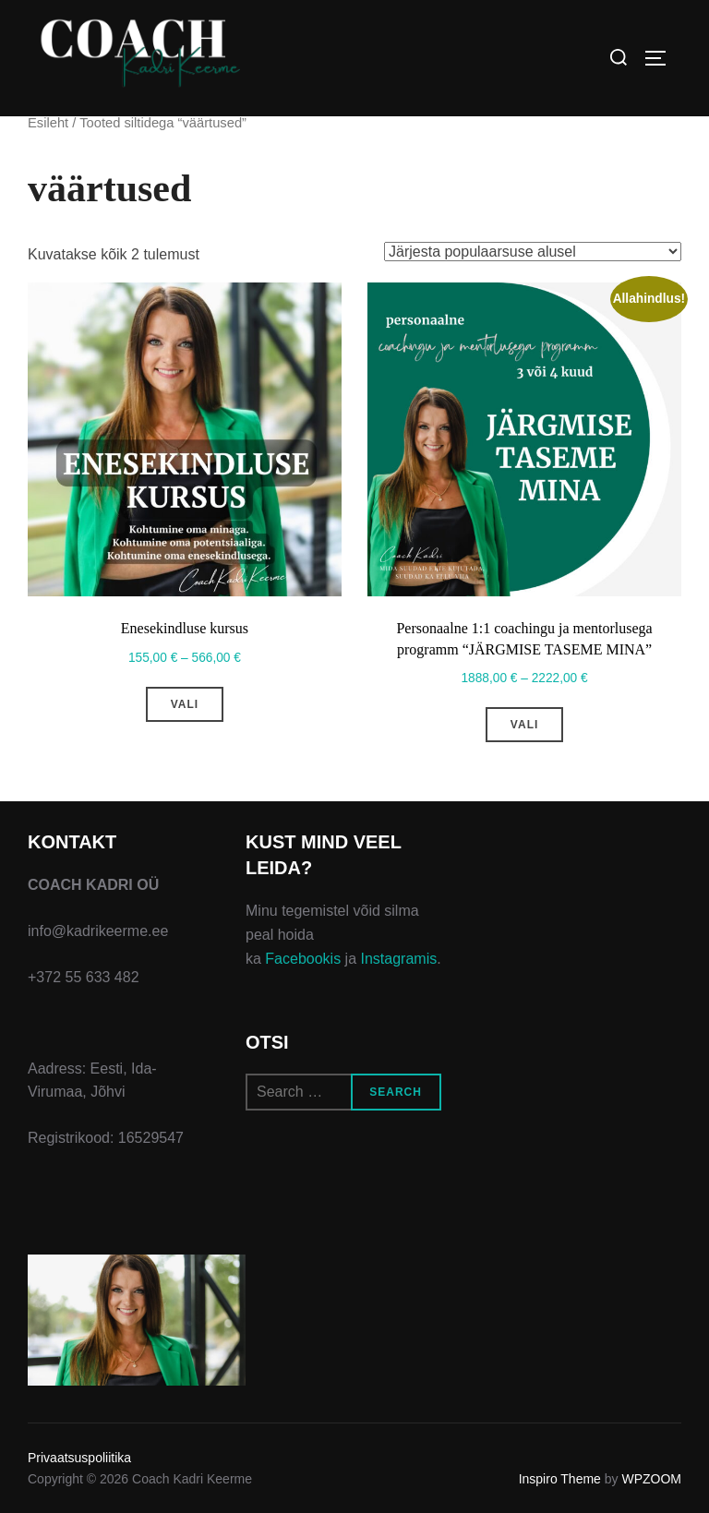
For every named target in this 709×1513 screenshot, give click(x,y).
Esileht (48, 122)
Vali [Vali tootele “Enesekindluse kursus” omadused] (184, 704)
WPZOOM (651, 1478)
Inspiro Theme (560, 1478)
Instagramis (399, 959)
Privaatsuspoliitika (79, 1457)
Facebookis (303, 959)
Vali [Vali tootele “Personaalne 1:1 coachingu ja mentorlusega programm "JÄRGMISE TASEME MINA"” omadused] (524, 724)
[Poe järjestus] (532, 251)
